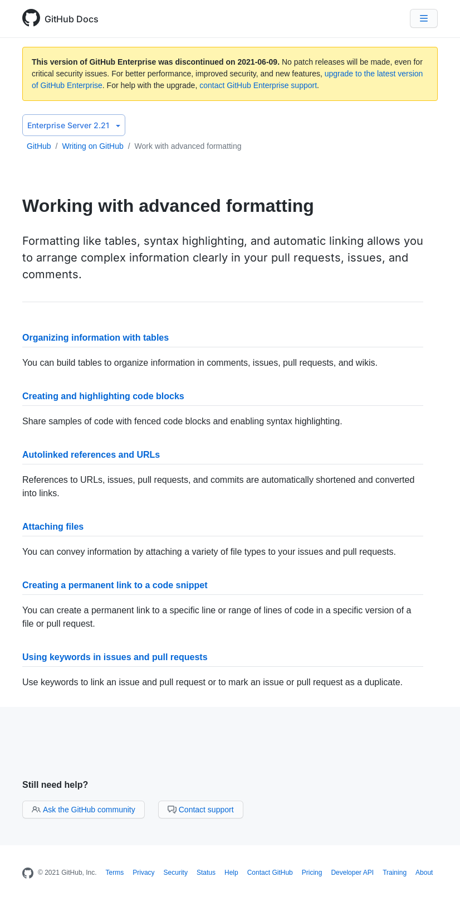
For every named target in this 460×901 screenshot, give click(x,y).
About (424, 872)
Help (231, 872)
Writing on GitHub (92, 146)
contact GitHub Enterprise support (258, 85)
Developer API (352, 872)
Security (176, 872)
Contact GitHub (270, 872)
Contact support (201, 809)
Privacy (143, 872)
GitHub (39, 146)
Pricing (312, 872)
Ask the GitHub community (83, 809)
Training (395, 872)
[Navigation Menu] (424, 18)
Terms (115, 872)
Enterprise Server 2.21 (73, 125)
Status (206, 872)
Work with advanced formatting (188, 146)
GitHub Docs (72, 19)
